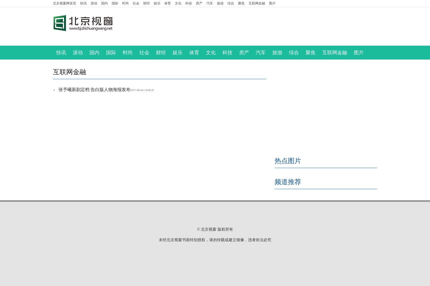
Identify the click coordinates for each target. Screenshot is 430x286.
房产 (199, 3)
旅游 (220, 3)
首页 (64, 3)
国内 (104, 3)
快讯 (83, 3)
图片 (272, 3)
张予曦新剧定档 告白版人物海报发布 (94, 89)
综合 (230, 3)
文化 (178, 3)
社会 (136, 3)
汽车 (209, 3)
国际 (115, 3)
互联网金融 (257, 3)
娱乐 (157, 3)
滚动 (94, 3)
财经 (146, 3)
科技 (188, 3)
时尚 (125, 3)
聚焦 (241, 3)
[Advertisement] (260, 26)
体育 (167, 3)
